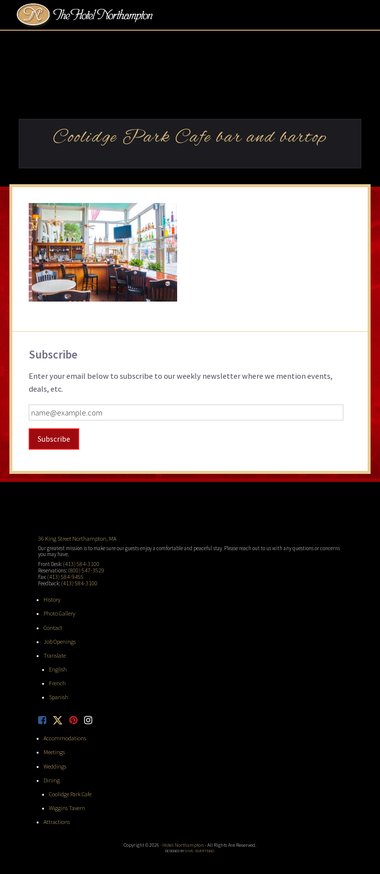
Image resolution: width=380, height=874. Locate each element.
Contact (52, 622)
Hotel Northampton (86, 15)
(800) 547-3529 (83, 568)
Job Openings (58, 636)
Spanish (58, 690)
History (51, 596)
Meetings (53, 743)
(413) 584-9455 (62, 574)
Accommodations (63, 729)
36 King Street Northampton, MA (73, 537)
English (57, 663)
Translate (53, 649)
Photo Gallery (58, 609)
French (56, 676)
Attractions (56, 810)
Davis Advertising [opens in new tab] (200, 838)
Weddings (54, 756)
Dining (51, 770)
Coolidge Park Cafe (69, 783)
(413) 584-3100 (78, 562)
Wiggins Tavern (65, 797)
